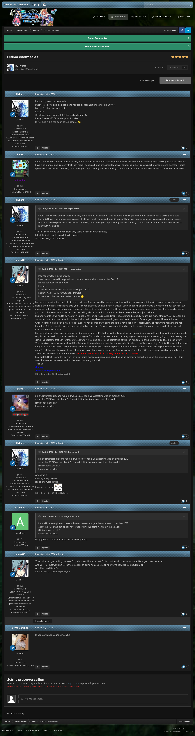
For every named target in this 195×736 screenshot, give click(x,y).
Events (35, 69)
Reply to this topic (175, 80)
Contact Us (46, 730)
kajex (20, 154)
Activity (139, 17)
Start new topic (146, 80)
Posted (45, 94)
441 (20, 126)
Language (7, 730)
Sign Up (35, 4)
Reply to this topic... (32, 698)
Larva (20, 388)
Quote (45, 148)
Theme (20, 730)
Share (159, 67)
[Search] (157, 5)
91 (20, 659)
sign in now (73, 683)
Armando (20, 507)
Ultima (100, 17)
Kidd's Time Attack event (97, 46)
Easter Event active (97, 38)
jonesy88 (20, 260)
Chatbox (185, 17)
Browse (119, 17)
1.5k (20, 539)
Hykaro (20, 94)
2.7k (20, 186)
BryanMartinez (20, 627)
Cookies (58, 730)
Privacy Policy (32, 730)
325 (20, 291)
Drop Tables (162, 17)
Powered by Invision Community (178, 731)
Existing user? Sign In (16, 5)
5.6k (20, 420)
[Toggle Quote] (39, 208)
